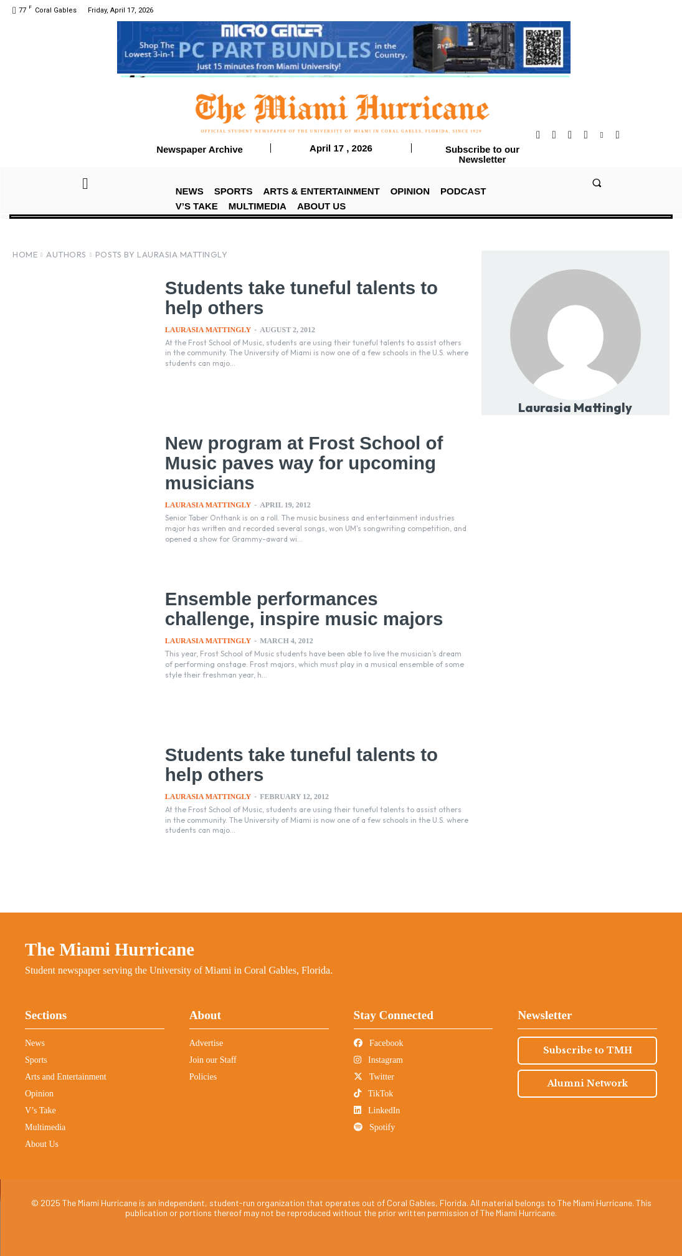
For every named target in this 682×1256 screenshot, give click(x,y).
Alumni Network (587, 1083)
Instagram (378, 1060)
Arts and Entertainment (66, 1076)
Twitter (374, 1076)
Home (24, 254)
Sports (36, 1060)
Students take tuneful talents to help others (313, 297)
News (35, 1043)
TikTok (374, 1093)
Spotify (374, 1127)
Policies (203, 1076)
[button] (597, 183)
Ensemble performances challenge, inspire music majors (316, 608)
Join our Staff (213, 1060)
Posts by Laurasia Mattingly (161, 254)
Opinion (39, 1093)
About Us (42, 1144)
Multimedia (45, 1127)
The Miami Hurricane (109, 949)
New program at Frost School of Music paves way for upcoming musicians (316, 462)
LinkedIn (377, 1110)
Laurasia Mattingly (208, 329)
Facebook (379, 1043)
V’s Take (40, 1110)
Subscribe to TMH (587, 1050)
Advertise (206, 1043)
